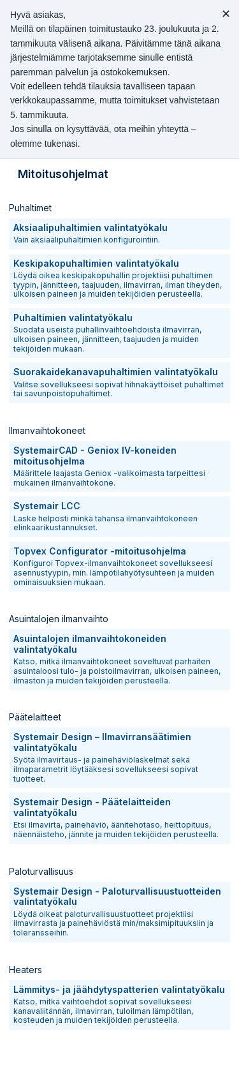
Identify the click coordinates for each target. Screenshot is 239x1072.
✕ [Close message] (226, 14)
